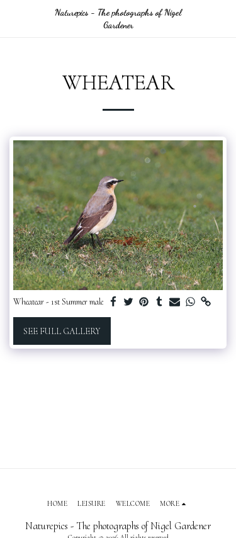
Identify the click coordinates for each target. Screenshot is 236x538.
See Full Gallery (61, 331)
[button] (14, 18)
